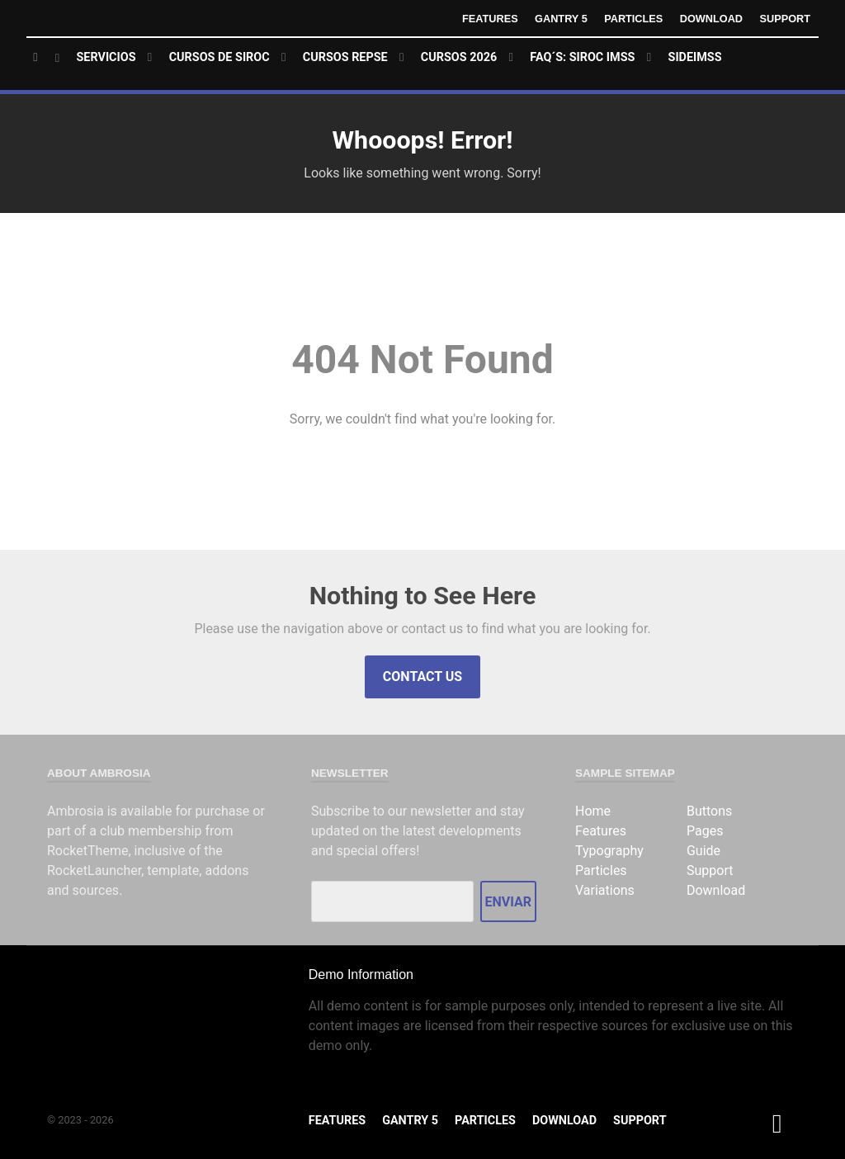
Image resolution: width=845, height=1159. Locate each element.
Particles (633, 18)
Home (593, 811)
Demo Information (361, 974)
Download (711, 18)
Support (784, 18)
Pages (705, 831)
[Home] (46, 58)
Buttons (709, 811)
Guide (703, 851)
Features (488, 18)
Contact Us (422, 676)
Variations (605, 890)
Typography (609, 851)
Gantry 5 (559, 18)
